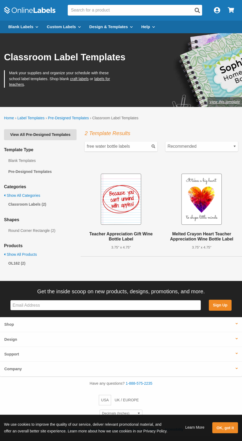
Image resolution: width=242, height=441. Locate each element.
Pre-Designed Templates (68, 118)
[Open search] (197, 10)
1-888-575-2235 (139, 383)
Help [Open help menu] (148, 26)
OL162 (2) (16, 263)
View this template (225, 102)
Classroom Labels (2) (27, 204)
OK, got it (225, 428)
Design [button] (10, 339)
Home (9, 118)
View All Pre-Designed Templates (40, 134)
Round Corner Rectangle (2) (31, 230)
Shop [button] (9, 324)
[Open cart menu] (231, 10)
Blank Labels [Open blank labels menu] (23, 26)
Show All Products (20, 254)
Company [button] (13, 369)
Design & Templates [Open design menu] (111, 26)
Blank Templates (22, 160)
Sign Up (220, 305)
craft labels (79, 79)
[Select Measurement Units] (121, 413)
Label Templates (31, 118)
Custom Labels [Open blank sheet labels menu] (64, 26)
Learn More (195, 427)
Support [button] (11, 354)
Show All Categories (22, 195)
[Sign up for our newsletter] (105, 305)
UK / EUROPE (127, 400)
